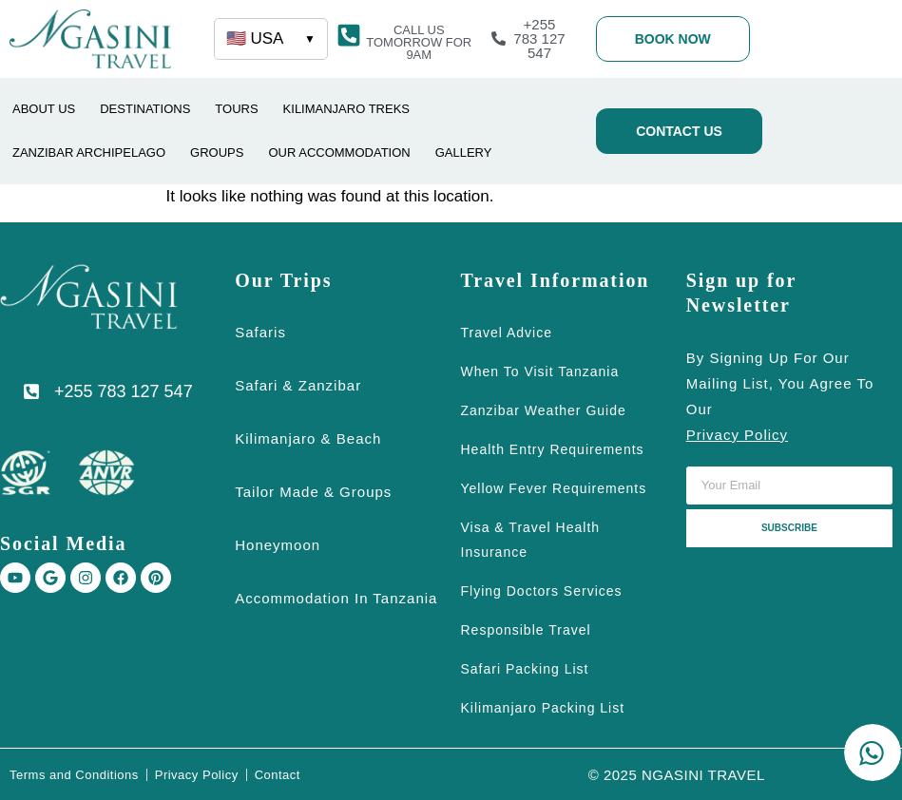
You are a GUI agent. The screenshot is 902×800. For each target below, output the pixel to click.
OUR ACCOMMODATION (339, 152)
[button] (418, 42)
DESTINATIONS (145, 109)
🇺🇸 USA (271, 39)
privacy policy (737, 435)
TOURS (236, 109)
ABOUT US (43, 109)
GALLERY (463, 152)
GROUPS (216, 152)
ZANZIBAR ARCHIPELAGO (88, 152)
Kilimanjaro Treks (346, 109)
